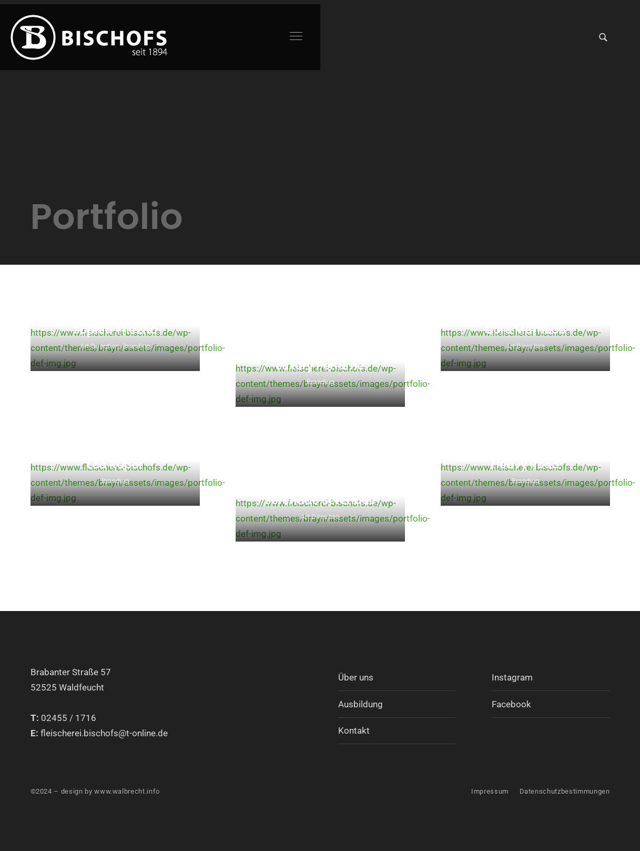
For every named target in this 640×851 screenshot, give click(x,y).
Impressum (490, 791)
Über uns (355, 677)
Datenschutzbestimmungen (565, 791)
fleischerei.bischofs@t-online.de (104, 733)
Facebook (511, 704)
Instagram (512, 677)
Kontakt (354, 730)
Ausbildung (360, 704)
